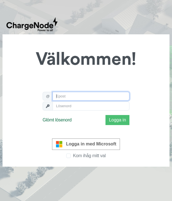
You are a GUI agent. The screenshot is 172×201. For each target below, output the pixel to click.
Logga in (117, 120)
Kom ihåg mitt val (89, 155)
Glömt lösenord (57, 120)
